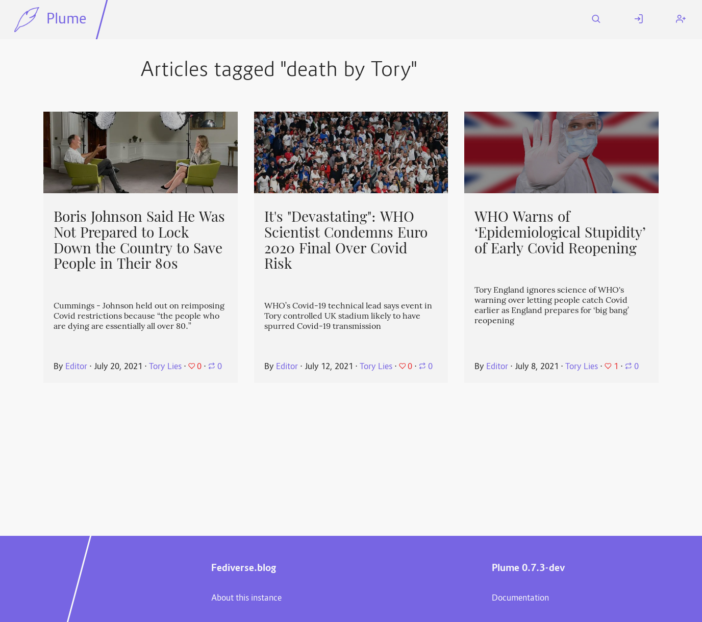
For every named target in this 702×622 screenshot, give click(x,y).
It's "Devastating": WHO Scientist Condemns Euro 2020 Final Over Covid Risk (346, 240)
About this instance (246, 598)
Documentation (520, 598)
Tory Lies (165, 367)
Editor (76, 367)
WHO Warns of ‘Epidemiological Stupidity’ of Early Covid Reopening (560, 232)
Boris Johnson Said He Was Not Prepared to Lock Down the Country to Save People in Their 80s (139, 240)
